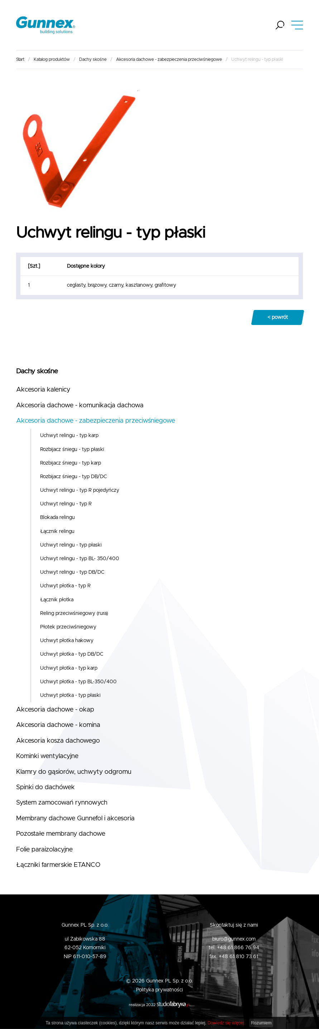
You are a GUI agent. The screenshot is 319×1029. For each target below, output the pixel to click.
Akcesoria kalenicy (43, 390)
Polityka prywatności (159, 989)
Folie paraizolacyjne (44, 849)
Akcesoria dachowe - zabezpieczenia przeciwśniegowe (169, 59)
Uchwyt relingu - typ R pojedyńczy (79, 490)
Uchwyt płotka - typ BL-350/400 (78, 681)
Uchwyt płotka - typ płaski (70, 695)
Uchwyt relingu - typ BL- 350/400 (79, 558)
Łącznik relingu (57, 531)
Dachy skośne (93, 59)
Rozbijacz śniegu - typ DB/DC (73, 476)
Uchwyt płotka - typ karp (68, 668)
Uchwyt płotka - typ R (65, 585)
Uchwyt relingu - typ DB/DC (72, 572)
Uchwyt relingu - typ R (66, 503)
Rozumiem (261, 1022)
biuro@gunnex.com (234, 939)
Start (20, 59)
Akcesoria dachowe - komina (58, 725)
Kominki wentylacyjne (47, 756)
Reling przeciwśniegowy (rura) (74, 613)
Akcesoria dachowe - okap (55, 710)
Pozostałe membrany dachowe (60, 834)
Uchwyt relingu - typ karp (69, 435)
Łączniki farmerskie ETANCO (58, 865)
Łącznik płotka (56, 599)
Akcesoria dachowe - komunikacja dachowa (80, 405)
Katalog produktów (52, 59)
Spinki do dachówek (45, 787)
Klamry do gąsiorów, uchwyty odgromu (73, 772)
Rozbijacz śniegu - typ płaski (72, 449)
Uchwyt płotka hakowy (66, 640)
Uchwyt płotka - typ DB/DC (71, 654)
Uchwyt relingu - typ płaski (71, 545)
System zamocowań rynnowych (61, 803)
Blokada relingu (57, 517)
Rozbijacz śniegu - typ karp (70, 463)
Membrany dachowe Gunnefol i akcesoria (75, 818)
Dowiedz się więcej (226, 1022)
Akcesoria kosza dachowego (58, 741)
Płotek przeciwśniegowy (68, 627)
